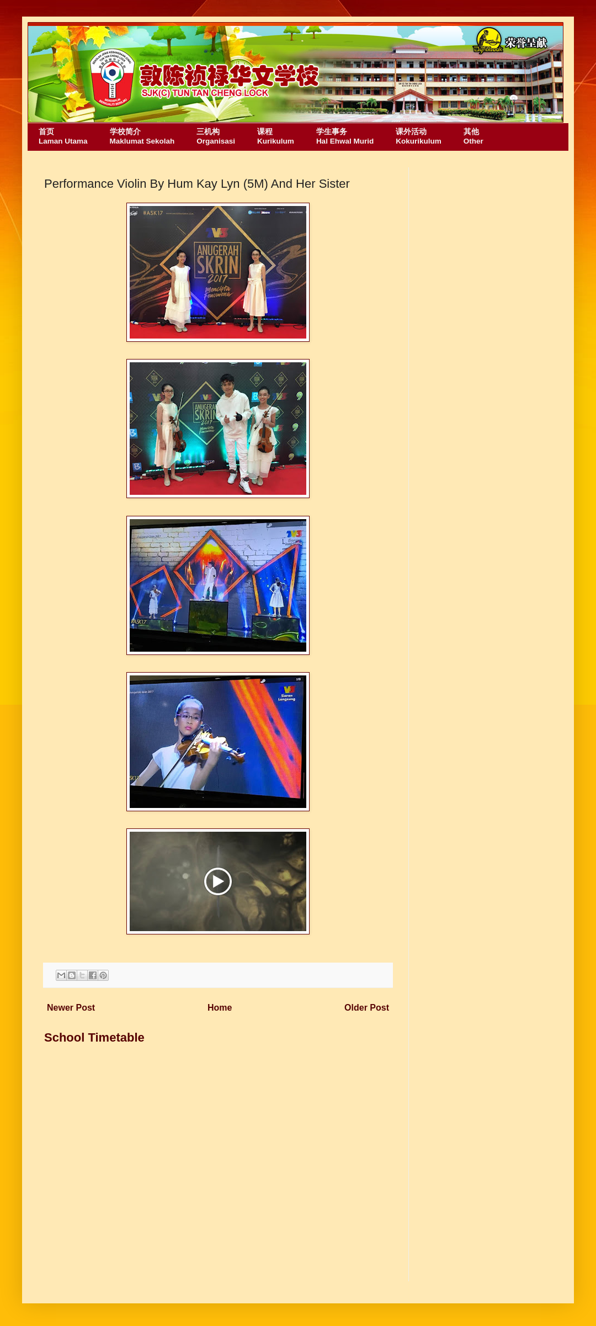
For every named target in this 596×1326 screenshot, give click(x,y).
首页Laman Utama (63, 136)
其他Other (473, 136)
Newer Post (71, 1007)
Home (219, 1007)
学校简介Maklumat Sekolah (142, 136)
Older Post (366, 1007)
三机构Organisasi (215, 136)
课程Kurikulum (275, 136)
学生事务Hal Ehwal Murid (345, 136)
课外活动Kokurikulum (418, 136)
